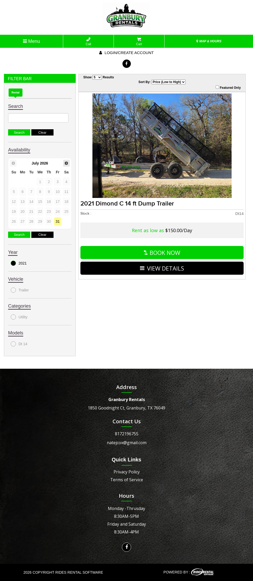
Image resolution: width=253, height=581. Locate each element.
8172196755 (126, 434)
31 (58, 221)
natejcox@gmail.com (126, 442)
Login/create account (126, 52)
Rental (15, 92)
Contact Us (127, 421)
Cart (139, 41)
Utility (19, 317)
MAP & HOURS (208, 41)
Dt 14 (19, 344)
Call (88, 41)
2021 (19, 263)
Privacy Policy (127, 472)
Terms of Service (126, 479)
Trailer (20, 290)
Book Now (162, 252)
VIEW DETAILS (162, 268)
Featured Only (228, 87)
